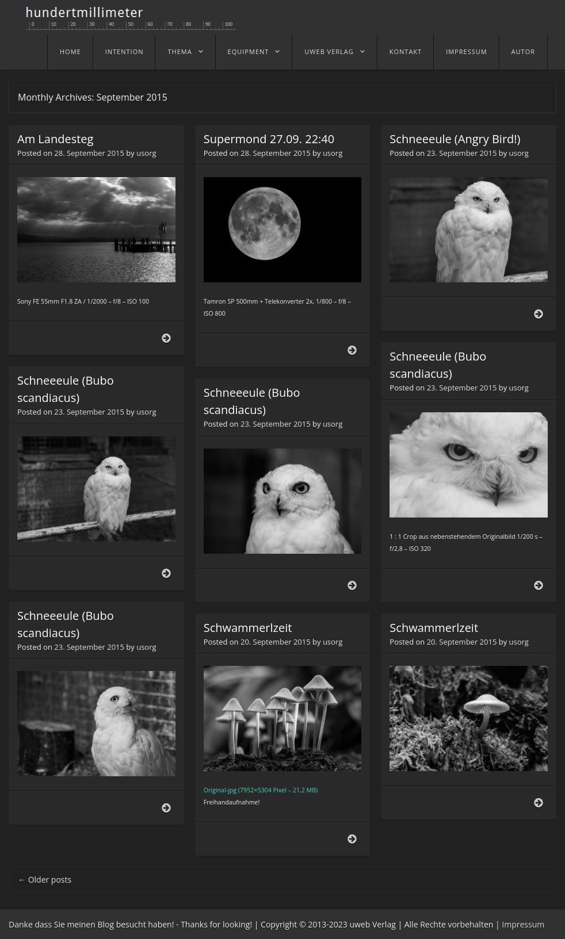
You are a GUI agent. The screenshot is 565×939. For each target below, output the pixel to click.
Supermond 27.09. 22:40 (269, 139)
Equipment (248, 51)
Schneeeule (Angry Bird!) (455, 139)
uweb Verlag (328, 51)
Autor (523, 51)
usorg (146, 153)
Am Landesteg (55, 139)
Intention (124, 51)
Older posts (44, 879)
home (70, 51)
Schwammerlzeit (248, 627)
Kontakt (406, 51)
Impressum (466, 51)
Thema (179, 51)
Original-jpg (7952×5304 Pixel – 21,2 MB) (261, 790)
